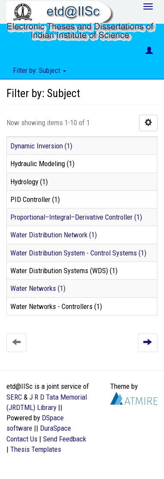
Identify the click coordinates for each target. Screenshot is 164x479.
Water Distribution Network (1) (53, 234)
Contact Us (21, 439)
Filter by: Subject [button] (39, 70)
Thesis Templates (35, 449)
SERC (14, 397)
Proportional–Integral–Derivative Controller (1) (76, 217)
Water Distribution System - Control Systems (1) (78, 253)
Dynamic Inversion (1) (41, 146)
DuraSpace (55, 428)
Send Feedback (64, 439)
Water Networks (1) (37, 288)
